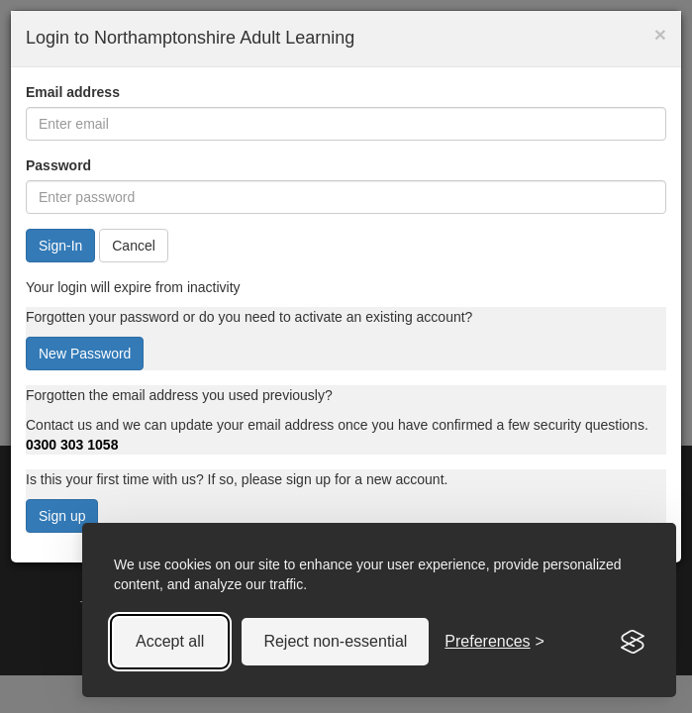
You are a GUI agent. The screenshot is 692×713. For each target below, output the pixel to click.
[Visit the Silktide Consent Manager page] (632, 642)
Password (58, 165)
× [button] (660, 34)
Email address (73, 92)
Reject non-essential (335, 641)
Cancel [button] (133, 246)
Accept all (170, 641)
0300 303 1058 (72, 445)
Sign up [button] (62, 516)
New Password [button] (85, 353)
